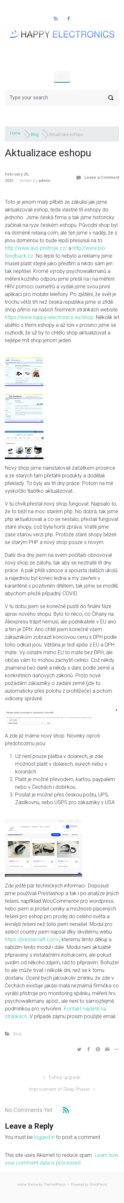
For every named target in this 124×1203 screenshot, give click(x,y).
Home (15, 133)
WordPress (98, 1184)
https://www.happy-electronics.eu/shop (49, 317)
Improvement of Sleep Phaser (59, 1089)
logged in (44, 1137)
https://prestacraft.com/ (32, 939)
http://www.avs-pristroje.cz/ (36, 248)
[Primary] (62, 76)
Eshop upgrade (64, 1077)
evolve (22, 1184)
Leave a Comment (101, 177)
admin (44, 180)
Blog (35, 134)
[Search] (62, 98)
